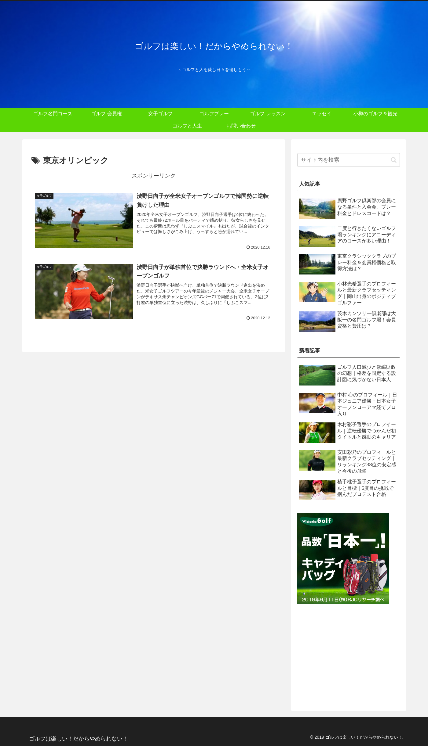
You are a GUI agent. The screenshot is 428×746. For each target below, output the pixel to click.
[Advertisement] (348, 654)
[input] (348, 160)
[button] (393, 159)
